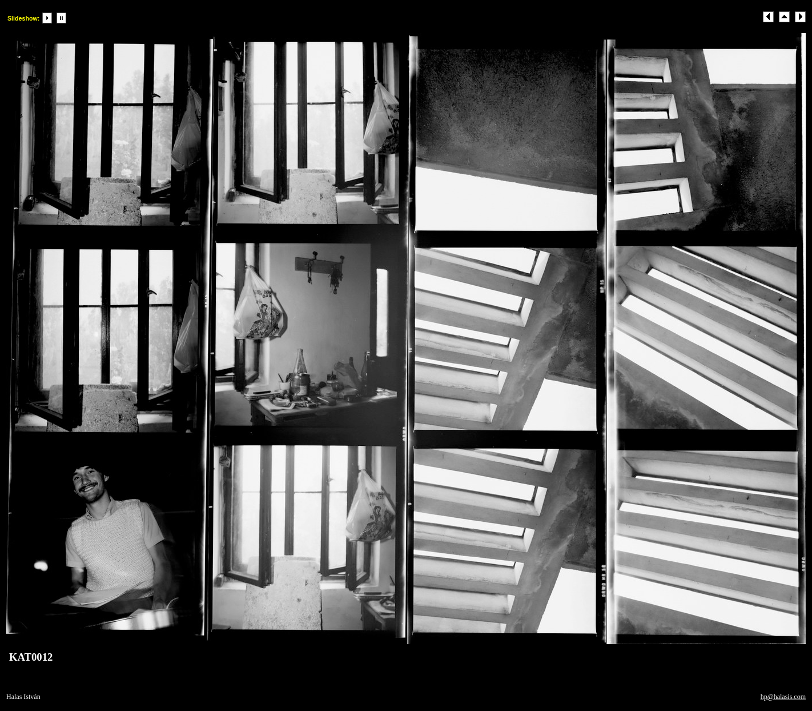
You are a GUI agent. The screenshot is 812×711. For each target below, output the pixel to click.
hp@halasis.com (783, 697)
